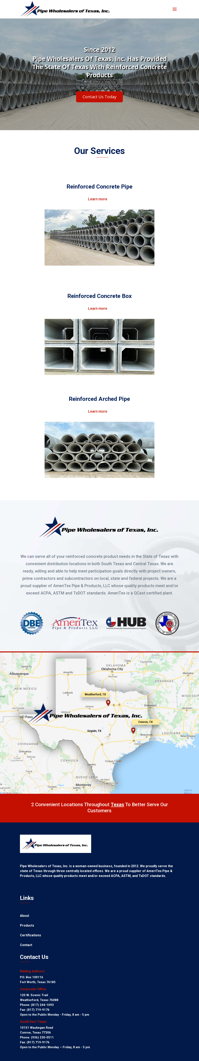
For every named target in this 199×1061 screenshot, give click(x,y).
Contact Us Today (99, 98)
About (24, 916)
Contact (26, 945)
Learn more (97, 199)
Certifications (30, 935)
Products (27, 925)
